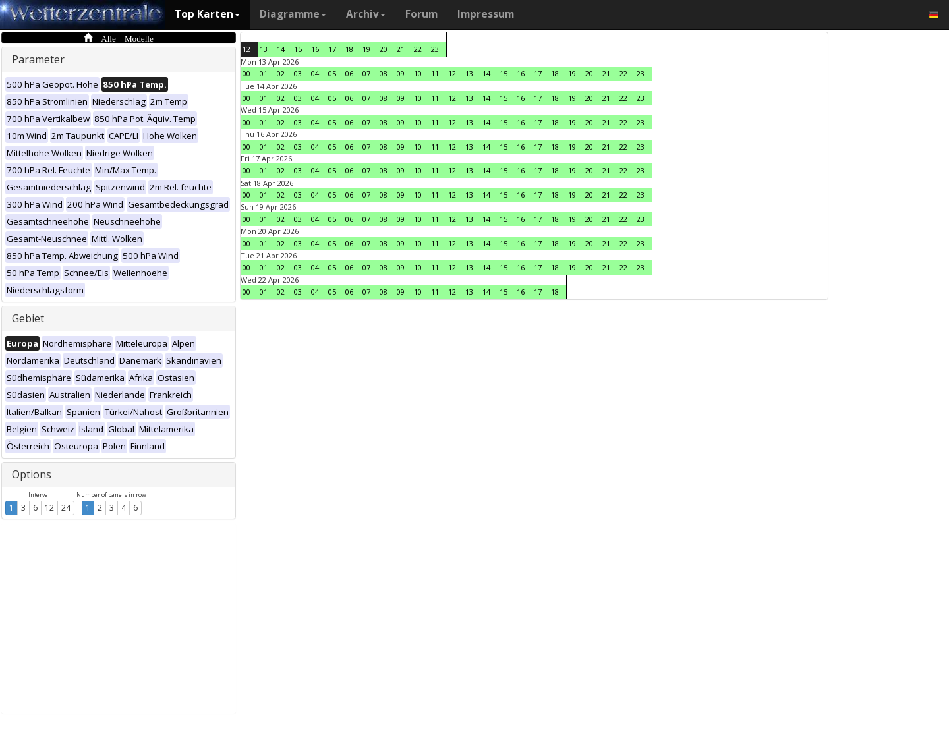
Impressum (485, 14)
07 (366, 73)
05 (332, 73)
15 (298, 49)
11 (435, 73)
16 (315, 49)
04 (315, 73)
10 (418, 73)
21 (401, 49)
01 (264, 73)
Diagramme (293, 14)
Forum (421, 14)
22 (418, 49)
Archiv (366, 14)
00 (246, 73)
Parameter (38, 59)
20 (384, 49)
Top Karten (207, 14)
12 (49, 507)
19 (366, 49)
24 (66, 507)
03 (298, 73)
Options (31, 474)
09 (401, 73)
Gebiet (28, 318)
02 (281, 73)
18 (349, 49)
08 (384, 73)
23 (435, 49)
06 (349, 73)
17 (332, 49)
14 (281, 49)
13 (264, 49)
